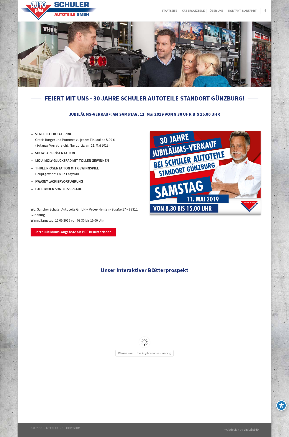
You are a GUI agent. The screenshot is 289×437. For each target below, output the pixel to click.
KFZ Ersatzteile (193, 11)
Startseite (169, 11)
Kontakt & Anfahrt (242, 11)
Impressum (73, 428)
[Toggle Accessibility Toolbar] (281, 405)
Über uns (216, 11)
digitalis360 (251, 430)
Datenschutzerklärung (47, 428)
